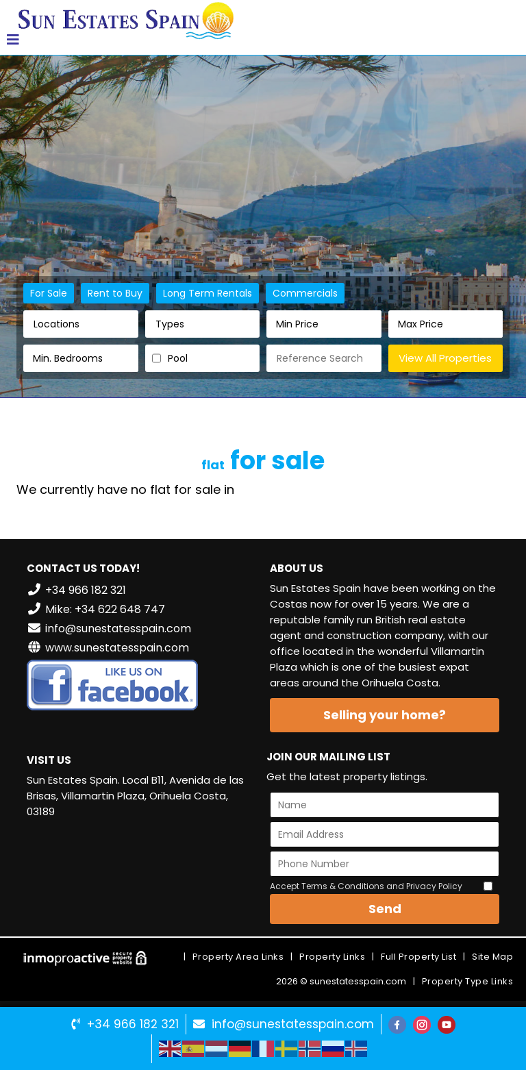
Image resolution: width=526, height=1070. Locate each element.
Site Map (492, 956)
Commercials (305, 293)
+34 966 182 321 (133, 1024)
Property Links (332, 956)
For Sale (48, 293)
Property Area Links (238, 956)
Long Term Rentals (207, 293)
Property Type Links (468, 981)
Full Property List (418, 956)
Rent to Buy (115, 293)
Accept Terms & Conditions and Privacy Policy (366, 886)
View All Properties (445, 358)
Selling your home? (384, 714)
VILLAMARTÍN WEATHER (141, 881)
